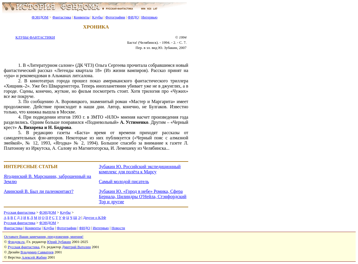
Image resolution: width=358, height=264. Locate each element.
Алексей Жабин (34, 257)
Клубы (97, 17)
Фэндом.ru (16, 242)
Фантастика (61, 17)
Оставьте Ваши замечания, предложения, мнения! (43, 236)
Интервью (149, 17)
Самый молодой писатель (124, 181)
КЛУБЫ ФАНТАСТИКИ (35, 37)
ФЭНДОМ (40, 17)
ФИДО (133, 17)
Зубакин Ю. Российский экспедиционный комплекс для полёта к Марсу (140, 169)
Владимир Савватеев (37, 252)
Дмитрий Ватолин (76, 247)
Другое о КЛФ (94, 217)
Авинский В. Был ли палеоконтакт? (39, 191)
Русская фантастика (19, 212)
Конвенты (82, 17)
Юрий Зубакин (59, 242)
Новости (118, 228)
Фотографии (115, 17)
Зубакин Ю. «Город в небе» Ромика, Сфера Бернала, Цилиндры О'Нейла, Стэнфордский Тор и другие (142, 196)
